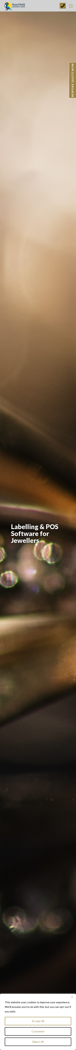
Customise (38, 1031)
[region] (38, 1022)
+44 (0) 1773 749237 (63, 6)
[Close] (72, 997)
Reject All (38, 1041)
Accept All (38, 1021)
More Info (23, 1011)
